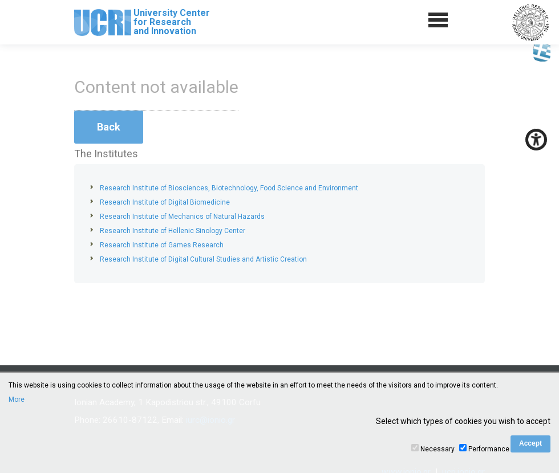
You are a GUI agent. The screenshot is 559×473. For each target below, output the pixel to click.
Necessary (437, 449)
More (17, 399)
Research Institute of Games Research (162, 245)
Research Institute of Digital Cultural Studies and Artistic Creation (203, 259)
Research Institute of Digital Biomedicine (165, 202)
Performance (488, 449)
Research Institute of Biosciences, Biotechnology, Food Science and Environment (229, 188)
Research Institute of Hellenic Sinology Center (172, 231)
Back (108, 127)
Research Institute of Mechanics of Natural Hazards (182, 217)
